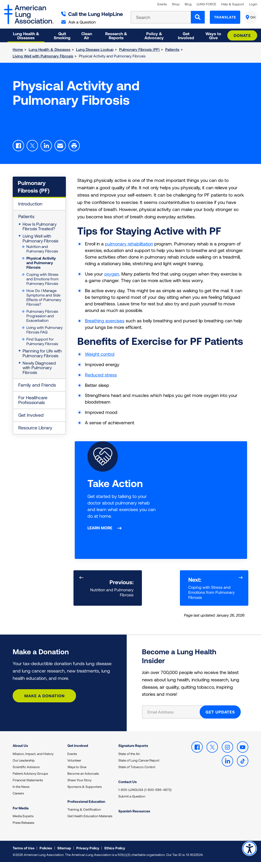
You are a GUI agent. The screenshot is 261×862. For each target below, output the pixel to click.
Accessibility (249, 848)
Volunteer (74, 760)
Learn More (99, 527)
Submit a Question (131, 796)
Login (253, 4)
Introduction (30, 203)
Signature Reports (133, 745)
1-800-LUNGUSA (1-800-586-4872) (145, 790)
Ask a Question (78, 21)
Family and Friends (37, 385)
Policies (46, 848)
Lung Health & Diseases (49, 49)
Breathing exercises (104, 320)
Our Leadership (24, 760)
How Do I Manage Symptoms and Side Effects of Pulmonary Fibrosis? (43, 297)
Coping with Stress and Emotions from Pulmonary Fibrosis (42, 279)
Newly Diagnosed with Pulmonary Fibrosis (39, 367)
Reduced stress (101, 374)
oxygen (111, 274)
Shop (176, 4)
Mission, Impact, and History (33, 754)
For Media (21, 808)
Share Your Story (79, 780)
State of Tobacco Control (136, 767)
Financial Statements (28, 780)
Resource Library (35, 427)
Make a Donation (44, 695)
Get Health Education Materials (89, 816)
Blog (188, 4)
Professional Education (86, 801)
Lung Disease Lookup (95, 49)
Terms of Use (23, 848)
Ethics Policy (114, 848)
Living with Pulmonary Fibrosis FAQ (44, 329)
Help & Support (232, 4)
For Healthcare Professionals (32, 400)
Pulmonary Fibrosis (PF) (139, 49)
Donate (242, 35)
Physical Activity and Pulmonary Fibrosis (41, 262)
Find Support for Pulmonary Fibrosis (42, 341)
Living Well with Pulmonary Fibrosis (43, 56)
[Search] (198, 17)
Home (18, 49)
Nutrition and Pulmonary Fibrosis (42, 248)
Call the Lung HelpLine (92, 14)
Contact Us (127, 782)
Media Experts (23, 816)
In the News (21, 787)
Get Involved (31, 415)
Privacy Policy (87, 848)
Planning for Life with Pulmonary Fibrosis (42, 353)
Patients (172, 49)
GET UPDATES (220, 711)
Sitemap (64, 848)
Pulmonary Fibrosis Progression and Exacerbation (42, 316)
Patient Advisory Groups (30, 773)
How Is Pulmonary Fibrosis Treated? (40, 226)
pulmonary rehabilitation (129, 243)
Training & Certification (84, 809)
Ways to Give (76, 767)
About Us (20, 745)
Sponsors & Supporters (84, 787)
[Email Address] (174, 712)
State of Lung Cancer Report (138, 760)
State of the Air (129, 754)
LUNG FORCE (206, 4)
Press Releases (23, 823)
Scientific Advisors (26, 767)
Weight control (99, 354)
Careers (18, 793)
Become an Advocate (83, 773)
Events (162, 4)
